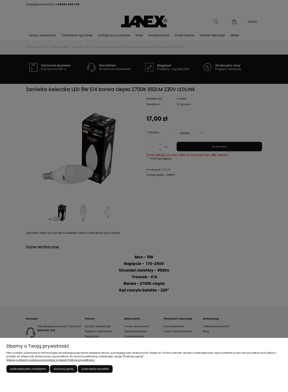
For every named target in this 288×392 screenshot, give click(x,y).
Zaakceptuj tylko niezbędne (28, 369)
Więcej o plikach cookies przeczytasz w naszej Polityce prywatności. (50, 360)
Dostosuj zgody (64, 369)
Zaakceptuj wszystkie (95, 369)
